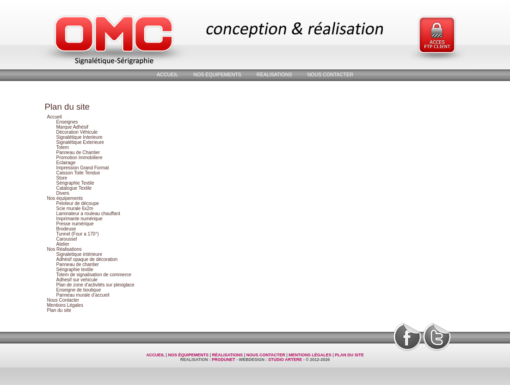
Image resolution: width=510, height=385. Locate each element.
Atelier (62, 244)
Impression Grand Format (82, 167)
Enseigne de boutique (78, 289)
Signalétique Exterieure (80, 142)
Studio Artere (285, 359)
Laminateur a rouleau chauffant (88, 213)
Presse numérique (75, 223)
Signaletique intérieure (79, 254)
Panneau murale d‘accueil (83, 295)
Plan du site (59, 310)
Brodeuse (66, 228)
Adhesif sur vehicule (77, 279)
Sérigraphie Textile (75, 183)
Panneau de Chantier (78, 152)
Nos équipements (217, 74)
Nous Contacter (330, 74)
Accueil (167, 74)
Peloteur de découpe (77, 203)
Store (62, 177)
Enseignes (67, 121)
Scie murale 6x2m (74, 208)
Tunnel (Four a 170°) (77, 233)
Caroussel (66, 239)
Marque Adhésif (72, 127)
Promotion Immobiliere (79, 157)
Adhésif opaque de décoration (87, 259)
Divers (62, 193)
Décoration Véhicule (77, 132)
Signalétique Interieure (79, 137)
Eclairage (66, 162)
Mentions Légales (65, 305)
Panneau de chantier (77, 264)
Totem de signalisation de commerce (93, 274)
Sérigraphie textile (74, 269)
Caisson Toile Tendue (78, 172)
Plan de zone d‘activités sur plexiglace (95, 284)
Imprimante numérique (79, 218)
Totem (62, 147)
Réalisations (274, 74)
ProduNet (223, 359)
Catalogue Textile (74, 188)
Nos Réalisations (64, 249)
